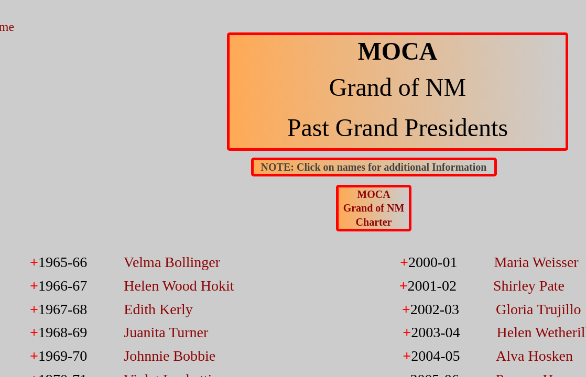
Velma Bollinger (172, 262)
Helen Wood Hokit (179, 286)
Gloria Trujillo (538, 309)
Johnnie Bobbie (169, 356)
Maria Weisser (536, 262)
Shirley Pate (529, 286)
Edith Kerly (158, 309)
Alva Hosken (534, 356)
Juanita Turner (166, 332)
